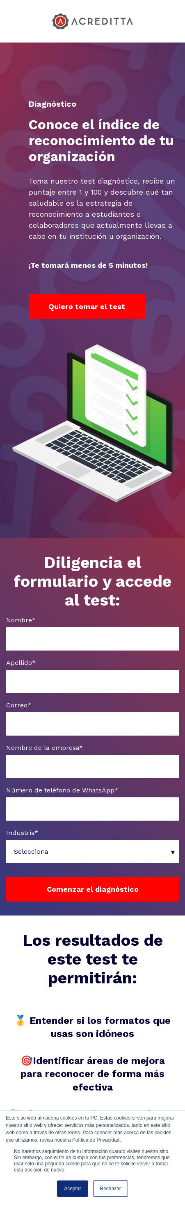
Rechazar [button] (110, 1189)
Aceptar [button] (72, 1189)
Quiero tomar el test (86, 306)
